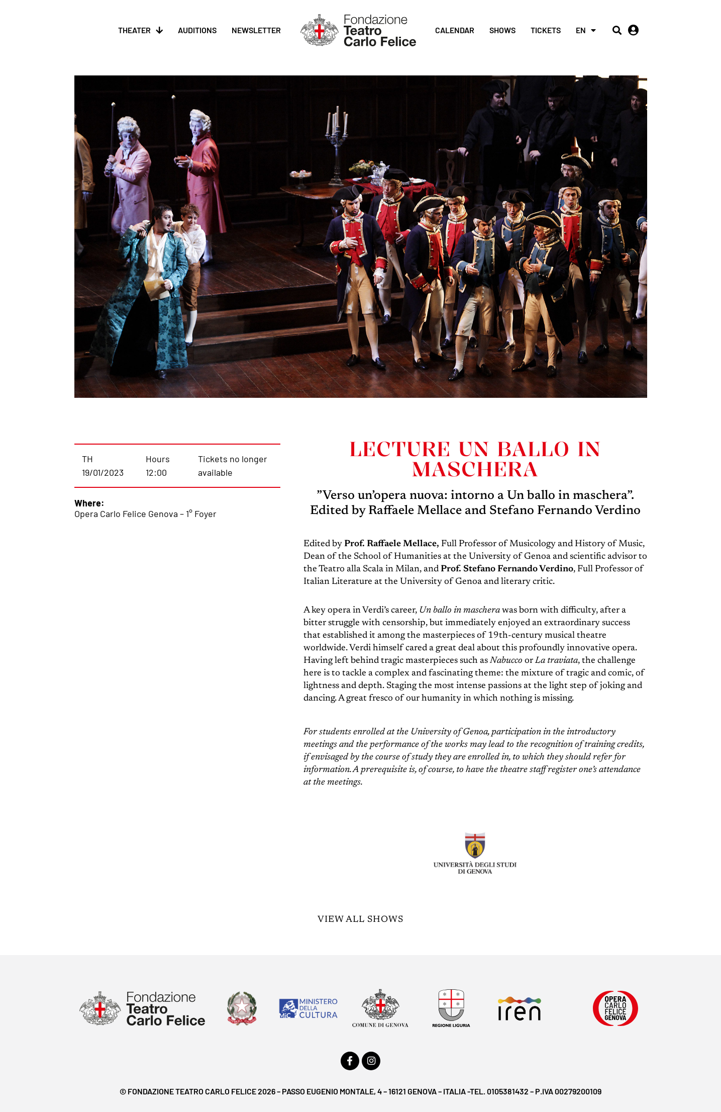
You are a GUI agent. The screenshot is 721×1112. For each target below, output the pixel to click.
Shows (502, 30)
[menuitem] (585, 30)
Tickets (546, 30)
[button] (616, 30)
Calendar (454, 30)
